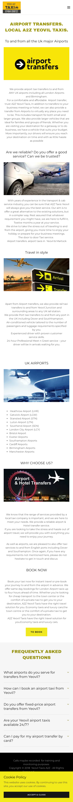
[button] (69, 7)
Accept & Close (36, 795)
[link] (11, 7)
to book (36, 632)
